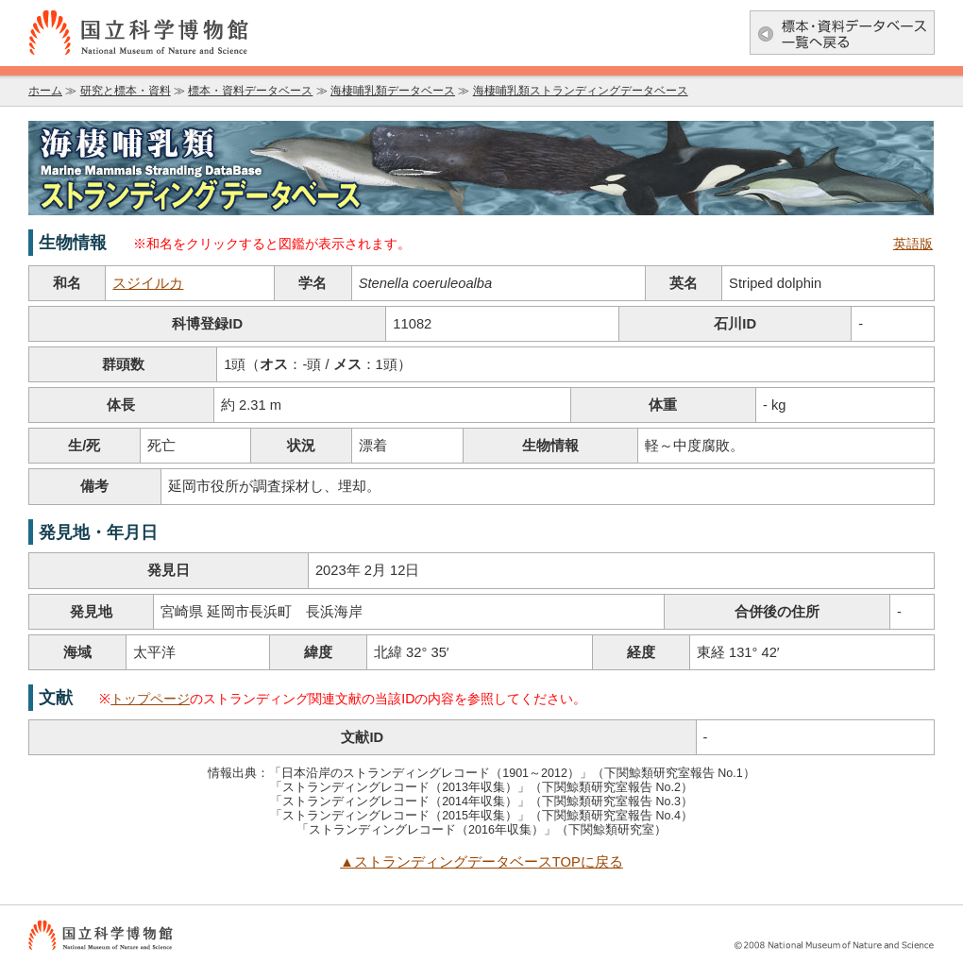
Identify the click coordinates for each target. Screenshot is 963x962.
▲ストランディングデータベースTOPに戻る (481, 861)
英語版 (913, 244)
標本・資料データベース (250, 90)
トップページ (150, 698)
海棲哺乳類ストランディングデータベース (580, 90)
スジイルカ (147, 283)
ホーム (45, 90)
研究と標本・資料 (125, 90)
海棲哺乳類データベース (392, 90)
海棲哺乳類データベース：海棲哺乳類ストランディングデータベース (481, 168)
